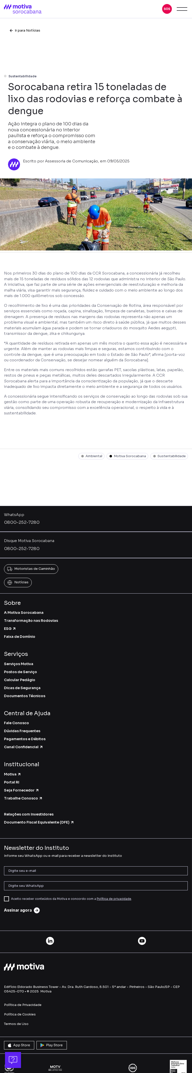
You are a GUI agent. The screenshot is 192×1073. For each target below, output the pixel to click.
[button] (167, 9)
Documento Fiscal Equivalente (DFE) (39, 822)
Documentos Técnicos (24, 696)
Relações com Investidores (29, 814)
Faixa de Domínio (19, 637)
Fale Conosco (16, 723)
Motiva (12, 774)
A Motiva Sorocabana (24, 613)
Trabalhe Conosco (23, 798)
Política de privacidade (114, 899)
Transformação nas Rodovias (31, 621)
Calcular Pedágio (19, 680)
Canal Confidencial (23, 747)
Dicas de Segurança (22, 688)
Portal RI (11, 782)
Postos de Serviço (20, 672)
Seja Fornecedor (21, 790)
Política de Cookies (20, 1014)
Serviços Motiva (18, 664)
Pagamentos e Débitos (25, 739)
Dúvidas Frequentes (22, 731)
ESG (10, 629)
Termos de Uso (16, 1024)
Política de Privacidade (23, 1005)
